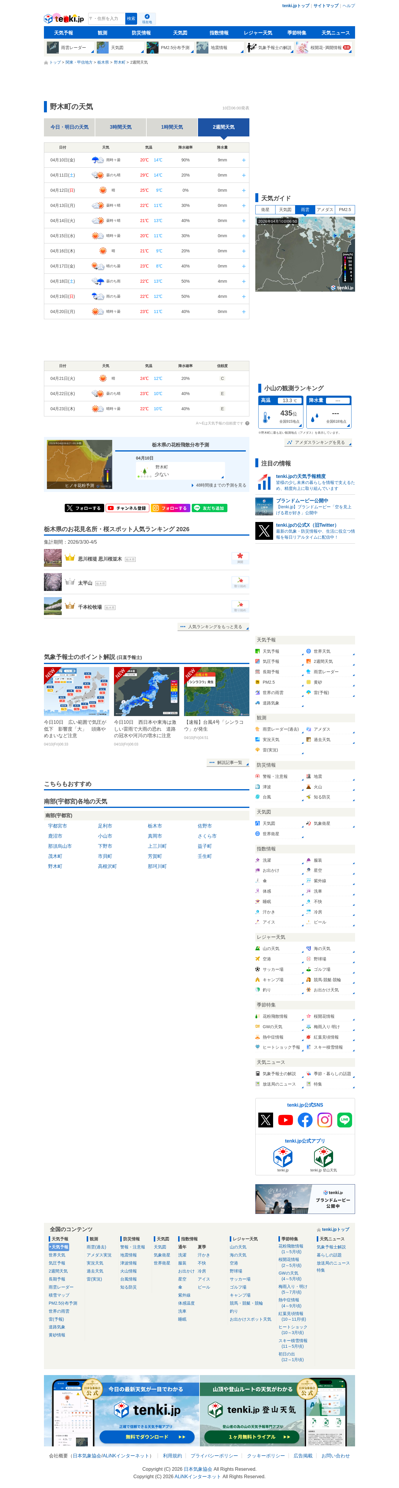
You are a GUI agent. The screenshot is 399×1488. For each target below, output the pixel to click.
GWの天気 (295, 1276)
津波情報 (128, 1263)
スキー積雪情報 (295, 1343)
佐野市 (205, 825)
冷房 (202, 1271)
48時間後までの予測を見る (221, 485)
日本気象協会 (87, 1455)
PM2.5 (345, 209)
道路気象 (57, 1327)
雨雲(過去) (96, 1247)
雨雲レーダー (61, 1287)
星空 (182, 1279)
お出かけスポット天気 (250, 1319)
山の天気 (238, 1247)
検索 (131, 18)
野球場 (236, 1271)
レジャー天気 (258, 32)
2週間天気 (58, 1271)
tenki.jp (64, 20)
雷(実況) (94, 1279)
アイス (204, 1279)
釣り (234, 1311)
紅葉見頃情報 (295, 1316)
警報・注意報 (132, 1247)
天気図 (180, 32)
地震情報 (128, 1255)
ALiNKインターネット (126, 1455)
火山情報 (128, 1271)
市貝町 (105, 856)
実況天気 (95, 1263)
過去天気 (95, 1271)
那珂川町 (157, 866)
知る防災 (128, 1287)
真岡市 (155, 836)
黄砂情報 (57, 1335)
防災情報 (141, 32)
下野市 (105, 846)
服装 (182, 1263)
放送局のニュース (333, 1263)
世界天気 (57, 1255)
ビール (204, 1287)
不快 (202, 1263)
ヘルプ (349, 5)
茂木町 (55, 856)
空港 (234, 1263)
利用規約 (172, 1455)
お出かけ (186, 1271)
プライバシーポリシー (214, 1455)
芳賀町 (155, 856)
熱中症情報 (295, 1302)
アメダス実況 (99, 1255)
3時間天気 (121, 127)
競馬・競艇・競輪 (246, 1303)
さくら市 (207, 836)
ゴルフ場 (238, 1287)
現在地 (147, 22)
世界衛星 (162, 1263)
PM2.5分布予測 (63, 1303)
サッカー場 (240, 1279)
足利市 (105, 825)
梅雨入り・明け (295, 1289)
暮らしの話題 (329, 1255)
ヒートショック (295, 1330)
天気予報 (63, 32)
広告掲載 (303, 1455)
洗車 (182, 1311)
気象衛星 (162, 1255)
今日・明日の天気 (69, 127)
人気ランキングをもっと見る (215, 626)
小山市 (105, 836)
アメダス (325, 209)
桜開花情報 (295, 1262)
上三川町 (157, 846)
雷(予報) (56, 1319)
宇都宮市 (57, 825)
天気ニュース (336, 32)
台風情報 (128, 1279)
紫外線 (184, 1295)
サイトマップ (326, 5)
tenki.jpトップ (295, 5)
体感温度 (186, 1303)
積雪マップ (59, 1295)
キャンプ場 (240, 1295)
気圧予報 (57, 1263)
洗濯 (182, 1255)
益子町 (205, 846)
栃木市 (155, 825)
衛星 (265, 209)
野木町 (55, 866)
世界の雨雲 (59, 1311)
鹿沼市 (55, 836)
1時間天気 (172, 127)
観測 (102, 32)
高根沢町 (107, 866)
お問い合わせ (336, 1455)
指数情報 (219, 32)
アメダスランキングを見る (320, 442)
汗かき (204, 1255)
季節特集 (296, 32)
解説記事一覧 (229, 762)
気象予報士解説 (331, 1247)
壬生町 (205, 856)
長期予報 (57, 1279)
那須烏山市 (60, 846)
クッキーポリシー (266, 1455)
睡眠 (182, 1319)
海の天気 (238, 1255)
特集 (321, 1270)
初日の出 (295, 1357)
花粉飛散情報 (295, 1249)
